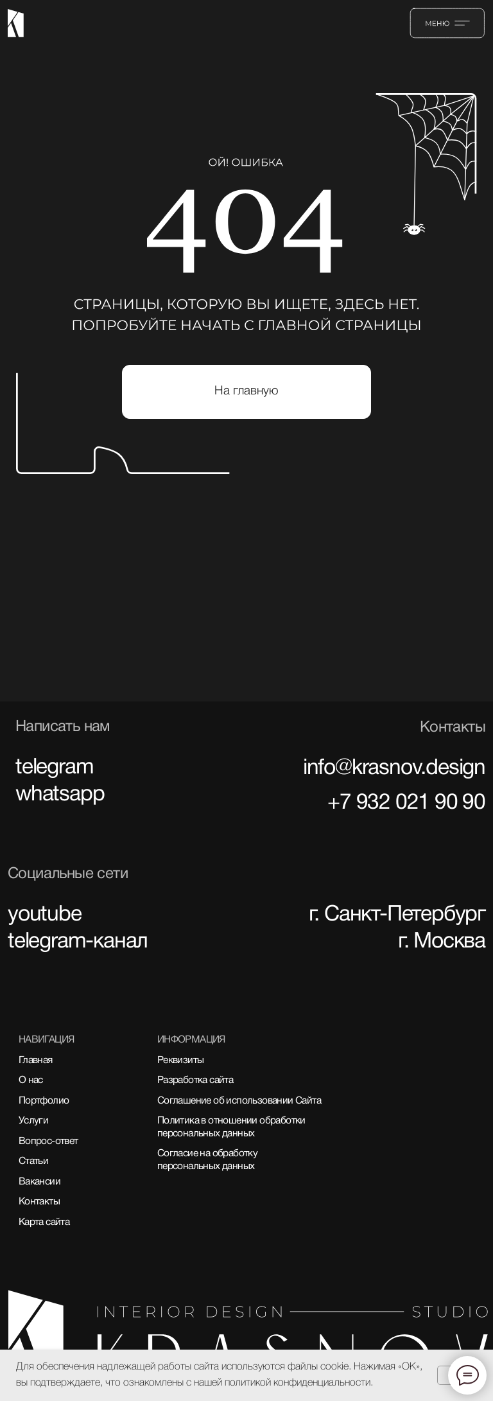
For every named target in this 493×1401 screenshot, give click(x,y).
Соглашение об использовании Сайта (239, 1101)
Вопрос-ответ (48, 1141)
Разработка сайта (195, 1080)
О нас (31, 1080)
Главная (36, 1060)
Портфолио (44, 1101)
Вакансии (39, 1181)
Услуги (33, 1120)
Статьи (33, 1161)
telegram (54, 768)
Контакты (39, 1201)
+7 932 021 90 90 (406, 803)
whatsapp (59, 795)
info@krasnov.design (394, 769)
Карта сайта (44, 1222)
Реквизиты (180, 1060)
